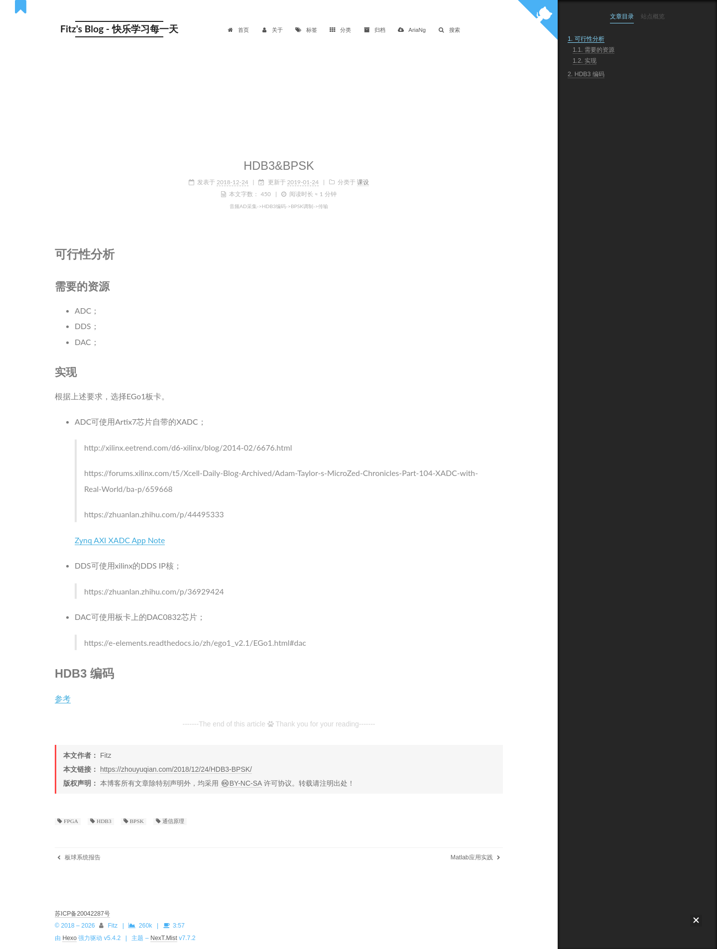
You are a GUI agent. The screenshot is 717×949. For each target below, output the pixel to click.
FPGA (70, 821)
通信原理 (172, 821)
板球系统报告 (79, 857)
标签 (306, 30)
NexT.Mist (163, 938)
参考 (63, 696)
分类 (340, 30)
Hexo (69, 938)
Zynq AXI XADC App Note (120, 538)
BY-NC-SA (241, 783)
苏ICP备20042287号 (82, 913)
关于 (272, 30)
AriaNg (411, 30)
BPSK (136, 821)
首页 (238, 30)
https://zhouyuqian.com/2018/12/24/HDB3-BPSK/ (176, 769)
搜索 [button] (449, 30)
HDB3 (103, 821)
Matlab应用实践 (475, 857)
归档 (374, 30)
